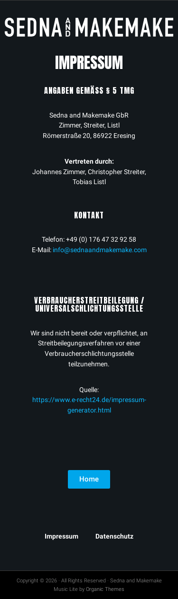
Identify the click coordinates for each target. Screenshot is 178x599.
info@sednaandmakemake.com (100, 250)
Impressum (61, 536)
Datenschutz (114, 536)
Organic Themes (105, 589)
